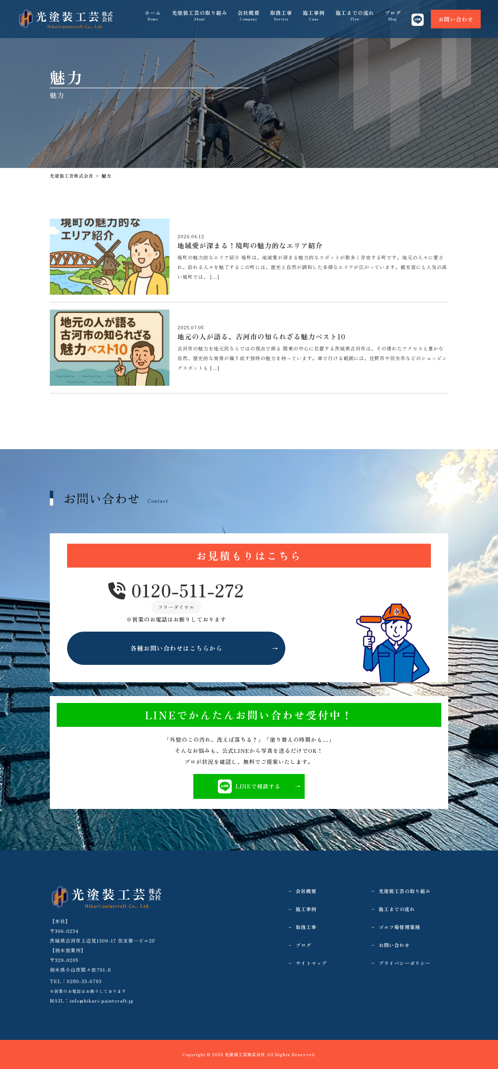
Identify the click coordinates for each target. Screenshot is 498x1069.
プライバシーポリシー (405, 963)
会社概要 (249, 17)
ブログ (393, 17)
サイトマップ (311, 963)
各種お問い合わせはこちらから (176, 648)
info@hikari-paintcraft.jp (101, 1000)
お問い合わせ (455, 17)
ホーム (153, 17)
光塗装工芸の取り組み (200, 17)
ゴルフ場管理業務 (399, 927)
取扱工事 (281, 17)
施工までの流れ (354, 17)
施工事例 (314, 17)
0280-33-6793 (84, 981)
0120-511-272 (176, 590)
